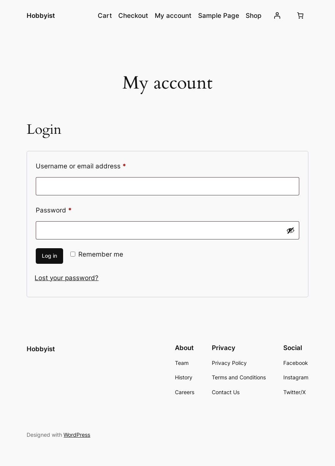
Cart (105, 15)
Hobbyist (41, 15)
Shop (254, 15)
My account (173, 15)
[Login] (277, 16)
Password (67, 209)
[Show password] (290, 230)
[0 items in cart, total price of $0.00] (300, 16)
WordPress (77, 434)
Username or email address (94, 165)
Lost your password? (66, 278)
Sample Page (218, 15)
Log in (49, 255)
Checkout (133, 15)
